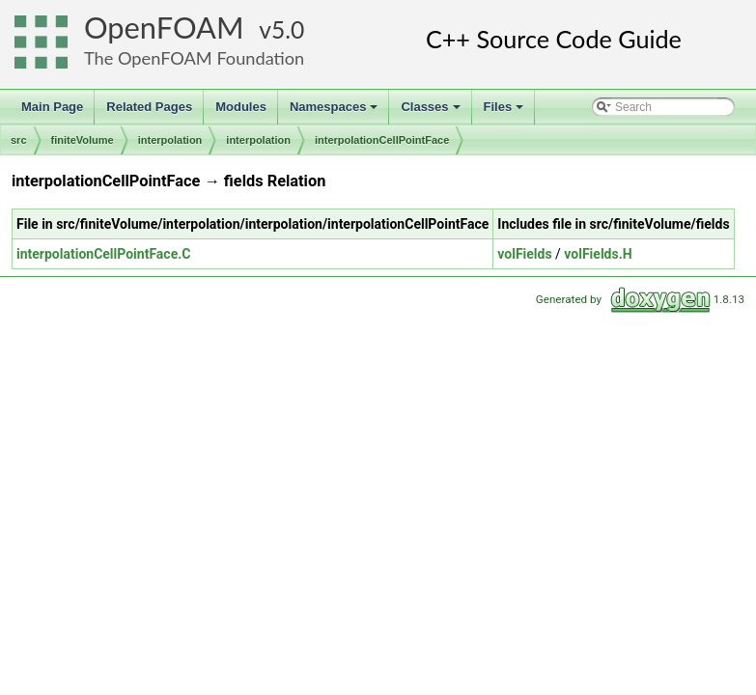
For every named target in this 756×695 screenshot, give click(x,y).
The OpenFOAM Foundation (194, 58)
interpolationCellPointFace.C (103, 254)
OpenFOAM (164, 27)
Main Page (52, 106)
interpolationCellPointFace (382, 140)
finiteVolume (82, 140)
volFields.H (597, 254)
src (19, 140)
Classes (431, 112)
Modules (240, 106)
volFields (524, 254)
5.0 (287, 29)
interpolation (170, 140)
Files (505, 112)
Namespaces (335, 112)
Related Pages (149, 106)
